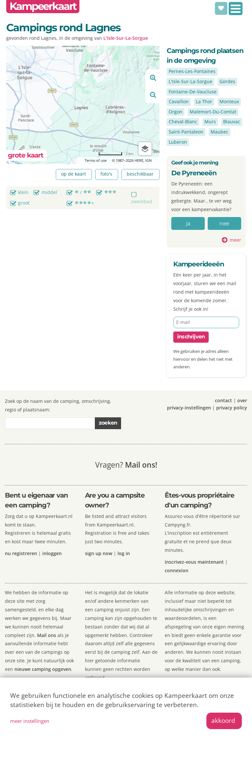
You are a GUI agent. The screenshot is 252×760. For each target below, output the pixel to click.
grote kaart (25, 155)
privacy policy (231, 408)
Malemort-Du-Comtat (213, 112)
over (242, 400)
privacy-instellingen (189, 408)
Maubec (219, 132)
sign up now (98, 553)
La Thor (204, 101)
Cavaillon (179, 101)
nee (224, 223)
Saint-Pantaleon (186, 132)
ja (188, 223)
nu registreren (21, 553)
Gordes (227, 81)
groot (24, 203)
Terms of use (96, 160)
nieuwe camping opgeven (42, 669)
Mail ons (46, 635)
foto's (106, 174)
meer (235, 240)
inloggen (52, 553)
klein (23, 192)
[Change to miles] (115, 153)
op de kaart (73, 174)
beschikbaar (140, 174)
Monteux (229, 101)
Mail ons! (141, 464)
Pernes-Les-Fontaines (192, 71)
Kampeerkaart (43, 6)
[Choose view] (145, 148)
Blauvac (231, 121)
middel (49, 192)
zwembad (141, 201)
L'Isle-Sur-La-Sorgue (125, 38)
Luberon (178, 142)
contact (223, 400)
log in (123, 553)
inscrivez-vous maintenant (194, 562)
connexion (176, 570)
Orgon (175, 112)
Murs (210, 121)
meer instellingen (29, 721)
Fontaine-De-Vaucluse (193, 91)
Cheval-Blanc (183, 121)
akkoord (223, 720)
